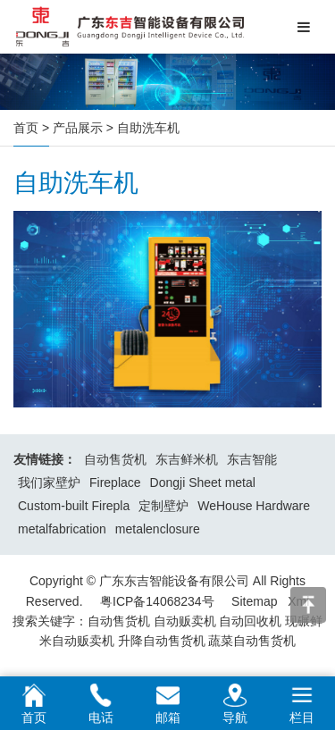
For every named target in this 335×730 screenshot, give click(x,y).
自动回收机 (250, 621)
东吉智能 (252, 459)
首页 (25, 128)
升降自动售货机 (161, 641)
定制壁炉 (163, 506)
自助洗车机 (148, 128)
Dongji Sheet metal (202, 482)
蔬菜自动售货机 (252, 641)
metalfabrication (62, 529)
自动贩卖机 (185, 621)
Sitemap (254, 601)
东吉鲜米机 (186, 459)
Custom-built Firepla (74, 506)
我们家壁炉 (49, 482)
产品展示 (78, 128)
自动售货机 (115, 459)
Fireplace (115, 482)
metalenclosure (157, 529)
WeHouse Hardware (253, 506)
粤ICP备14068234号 (157, 601)
